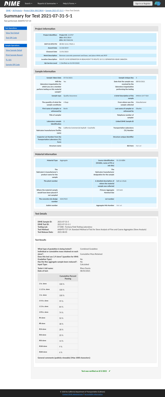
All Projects (17, 10)
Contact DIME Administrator (72, 394)
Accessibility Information (94, 394)
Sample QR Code (13, 64)
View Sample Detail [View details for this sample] (14, 50)
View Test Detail (12, 33)
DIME (8, 10)
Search (28, 3)
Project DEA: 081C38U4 (34, 10)
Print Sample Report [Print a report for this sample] (14, 55)
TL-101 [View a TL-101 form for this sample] (8, 60)
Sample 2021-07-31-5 (54, 10)
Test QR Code (11, 37)
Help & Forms (69, 3)
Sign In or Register (142, 3)
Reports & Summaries (48, 3)
